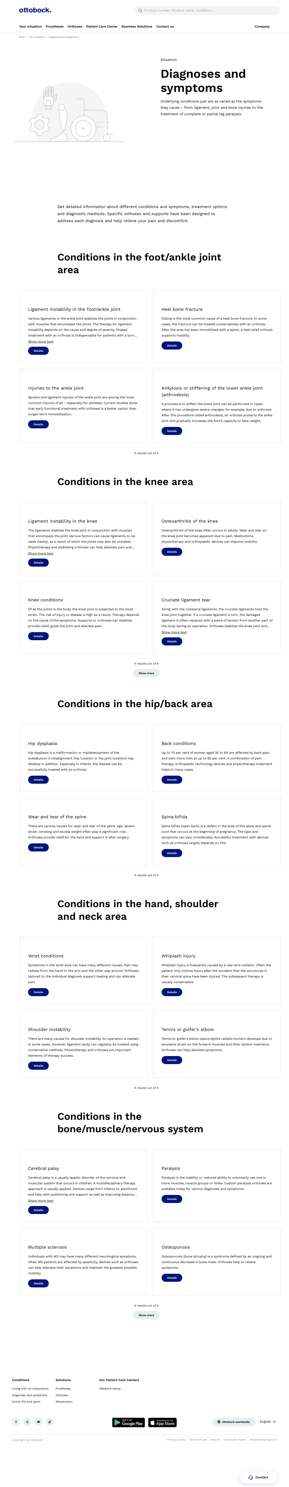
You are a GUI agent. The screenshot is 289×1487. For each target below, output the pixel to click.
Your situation (37, 46)
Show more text (40, 351)
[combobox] (258, 5)
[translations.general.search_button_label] (263, 20)
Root (22, 46)
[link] (30, 36)
